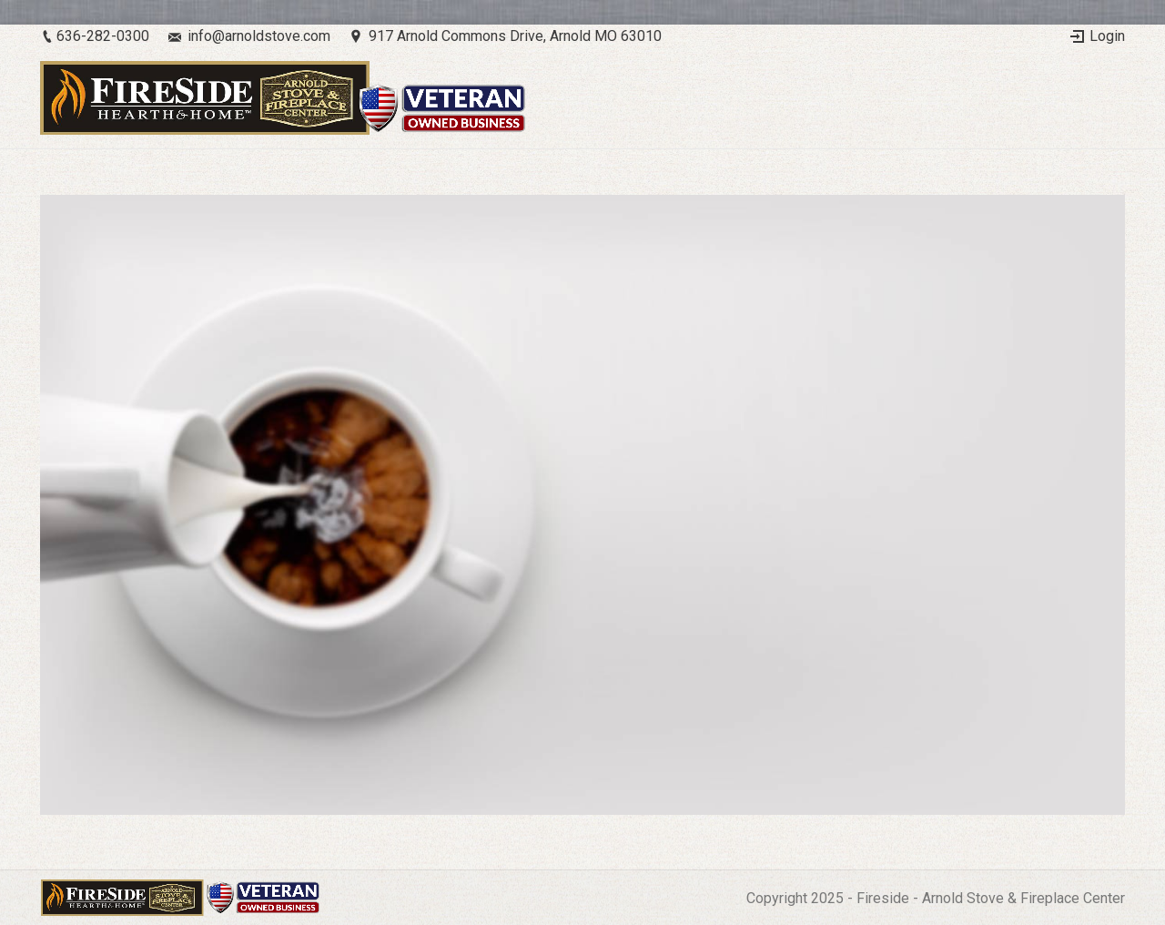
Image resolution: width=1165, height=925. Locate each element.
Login (1107, 36)
